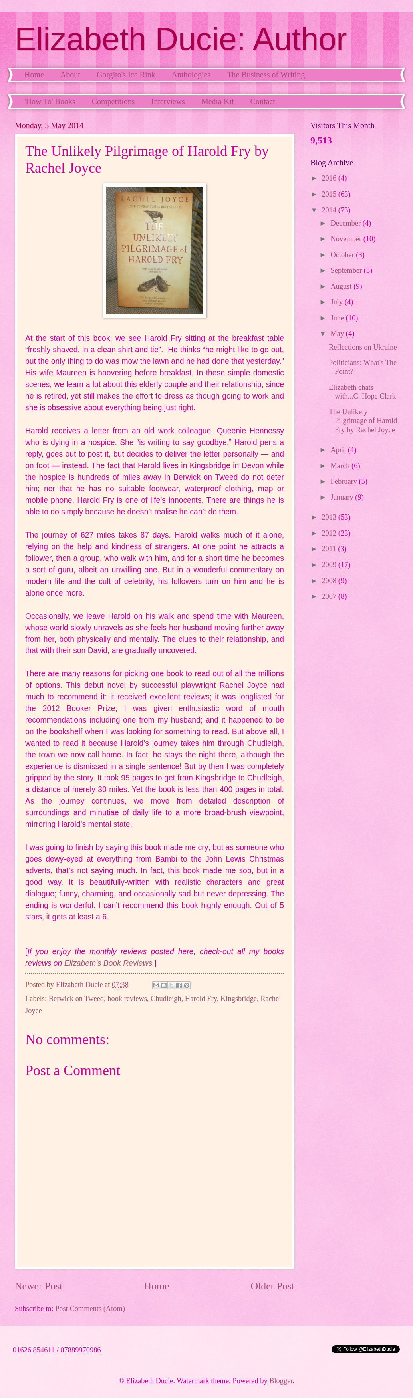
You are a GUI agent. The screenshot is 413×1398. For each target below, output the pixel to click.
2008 (330, 581)
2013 (330, 517)
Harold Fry (201, 999)
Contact (262, 101)
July (338, 302)
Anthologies (190, 74)
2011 (330, 549)
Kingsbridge (238, 999)
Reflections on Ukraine (363, 347)
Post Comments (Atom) (90, 1309)
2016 (330, 178)
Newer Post (38, 1286)
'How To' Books (49, 101)
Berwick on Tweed (76, 999)
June (338, 318)
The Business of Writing (266, 74)
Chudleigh (166, 999)
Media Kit (217, 101)
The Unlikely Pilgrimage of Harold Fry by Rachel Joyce (363, 420)
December (347, 223)
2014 (330, 210)
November (347, 239)
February (345, 481)
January (343, 497)
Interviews (168, 101)
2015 (330, 194)
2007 (330, 596)
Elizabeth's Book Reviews (108, 963)
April (339, 450)
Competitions (113, 101)
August (342, 286)
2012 (330, 533)
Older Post (272, 1286)
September (347, 270)
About (70, 74)
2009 (330, 565)
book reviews (127, 999)
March (341, 466)
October (343, 255)
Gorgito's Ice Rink (126, 74)
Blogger (280, 1381)
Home (34, 74)
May (338, 334)
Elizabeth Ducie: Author (181, 39)
